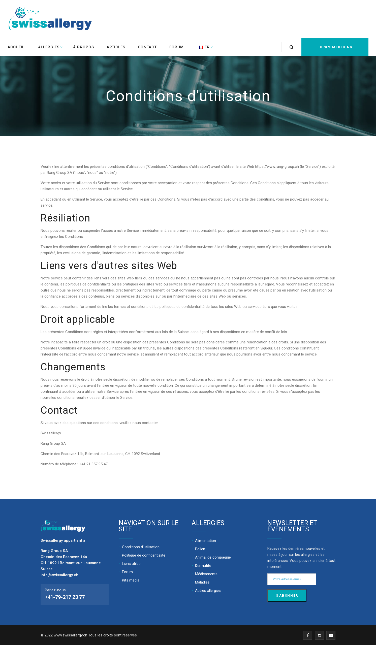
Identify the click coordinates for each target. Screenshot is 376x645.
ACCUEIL (16, 47)
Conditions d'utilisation (141, 547)
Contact (147, 47)
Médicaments (206, 574)
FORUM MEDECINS (335, 47)
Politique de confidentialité (143, 555)
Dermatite (203, 565)
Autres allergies (208, 590)
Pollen (200, 549)
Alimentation (205, 540)
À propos (83, 47)
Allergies (48, 47)
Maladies (202, 582)
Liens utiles (131, 563)
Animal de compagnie (213, 557)
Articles (116, 47)
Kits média (130, 580)
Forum (176, 47)
